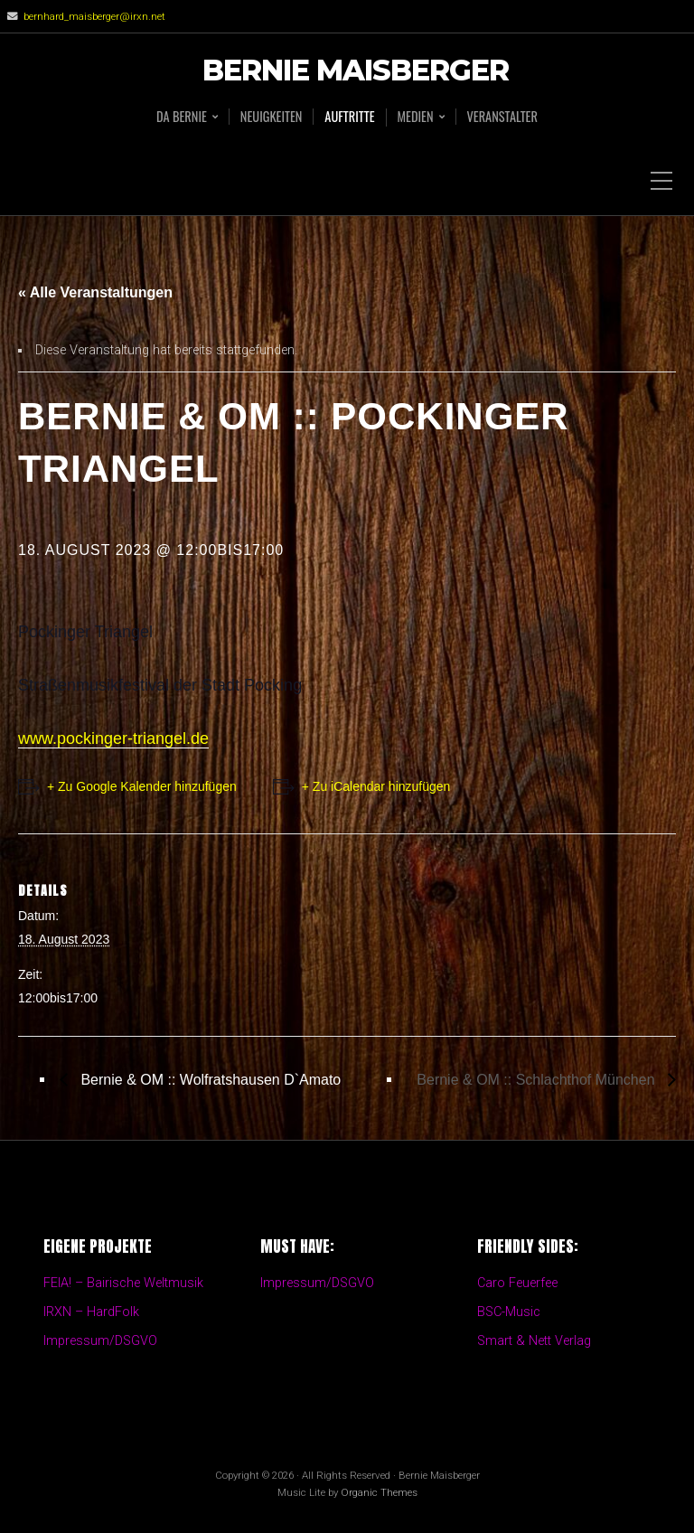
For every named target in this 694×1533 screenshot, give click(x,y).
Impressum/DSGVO (100, 1341)
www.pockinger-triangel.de (113, 738)
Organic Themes (379, 1492)
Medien (416, 117)
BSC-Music (508, 1312)
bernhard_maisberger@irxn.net (94, 16)
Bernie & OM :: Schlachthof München (538, 1079)
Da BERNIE (181, 117)
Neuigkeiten (271, 116)
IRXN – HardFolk (91, 1312)
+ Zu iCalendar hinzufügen (376, 786)
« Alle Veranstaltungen (95, 292)
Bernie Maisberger (355, 71)
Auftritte (349, 116)
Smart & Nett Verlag (534, 1341)
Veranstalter (502, 116)
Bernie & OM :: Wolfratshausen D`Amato (209, 1079)
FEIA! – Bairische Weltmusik (123, 1283)
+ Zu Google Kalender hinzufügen (142, 786)
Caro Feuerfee (517, 1283)
